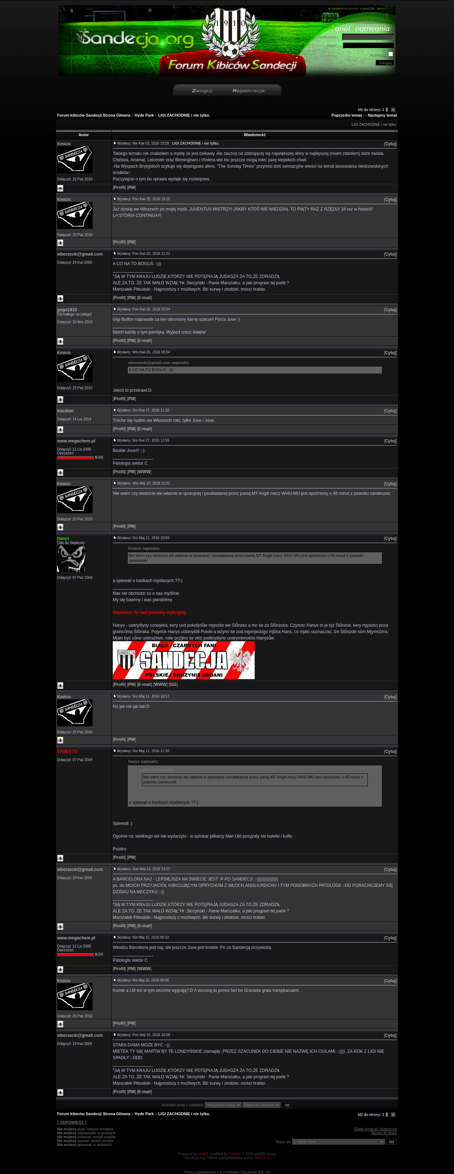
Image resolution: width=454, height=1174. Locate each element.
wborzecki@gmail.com (80, 254)
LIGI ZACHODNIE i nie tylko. (184, 115)
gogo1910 (67, 309)
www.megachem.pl (76, 440)
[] (390, 143)
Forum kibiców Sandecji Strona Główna (94, 115)
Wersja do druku (384, 1133)
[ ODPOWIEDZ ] (71, 1122)
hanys (63, 538)
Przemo (235, 1154)
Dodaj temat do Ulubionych (375, 1129)
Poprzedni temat (347, 115)
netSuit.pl (262, 1158)
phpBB (203, 1154)
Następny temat (382, 115)
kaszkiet (65, 410)
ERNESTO (67, 751)
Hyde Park (144, 115)
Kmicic (64, 143)
